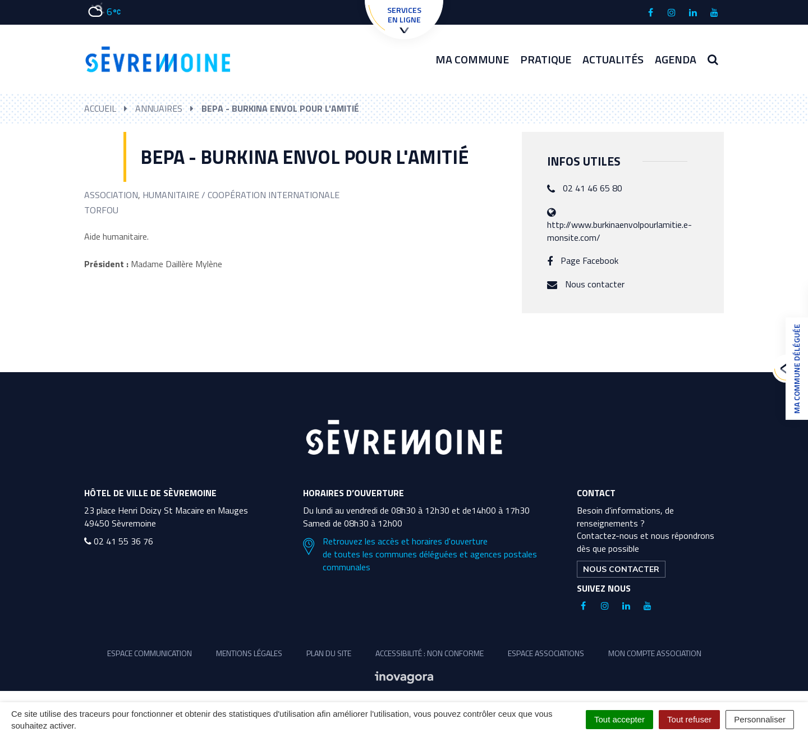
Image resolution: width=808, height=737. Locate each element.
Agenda (675, 59)
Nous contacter (595, 284)
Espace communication (149, 653)
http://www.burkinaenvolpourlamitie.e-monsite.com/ (619, 231)
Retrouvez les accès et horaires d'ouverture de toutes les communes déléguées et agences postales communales (420, 554)
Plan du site (328, 653)
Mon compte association (654, 653)
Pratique (545, 59)
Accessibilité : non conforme (429, 653)
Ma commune (472, 59)
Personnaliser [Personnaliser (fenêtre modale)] (760, 719)
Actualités (613, 59)
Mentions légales (249, 653)
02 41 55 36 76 (118, 541)
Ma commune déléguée (794, 369)
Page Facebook (589, 260)
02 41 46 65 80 (592, 188)
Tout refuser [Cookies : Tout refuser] (689, 719)
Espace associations (546, 653)
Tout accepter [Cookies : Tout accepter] (619, 719)
